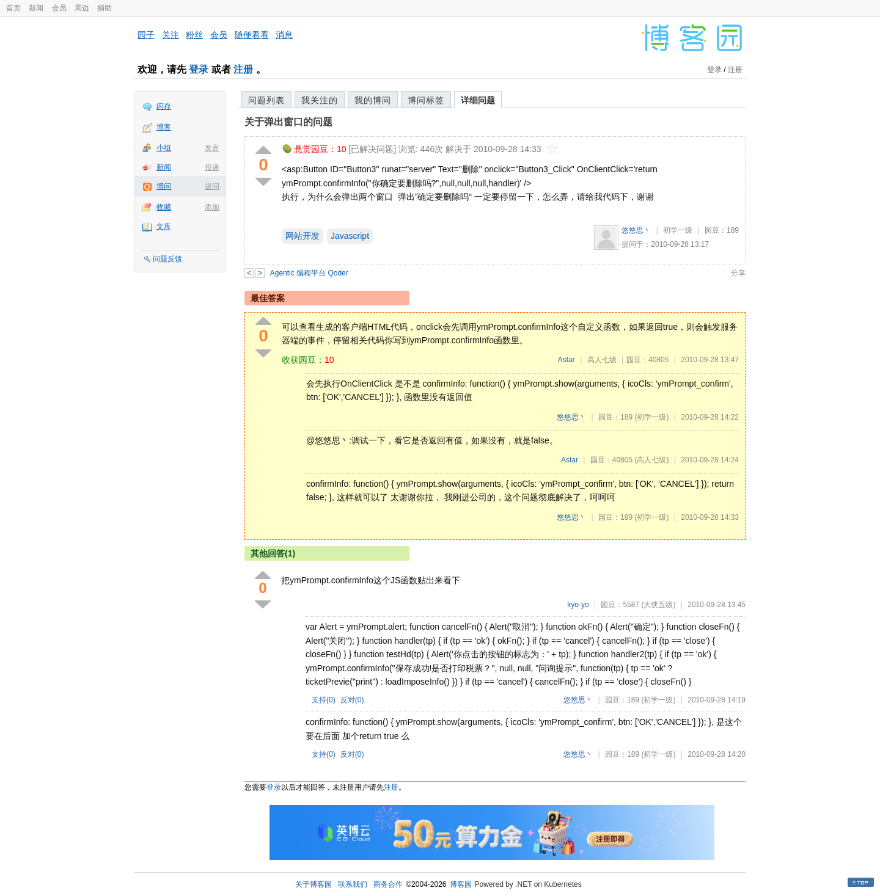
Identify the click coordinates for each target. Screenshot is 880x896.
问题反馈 (167, 259)
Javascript (350, 236)
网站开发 (302, 236)
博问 (163, 186)
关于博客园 (313, 884)
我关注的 (319, 100)
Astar (566, 359)
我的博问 (372, 100)
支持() (324, 700)
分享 (738, 273)
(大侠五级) (658, 604)
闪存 (163, 106)
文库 (163, 226)
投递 (212, 167)
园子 (146, 35)
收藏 (163, 207)
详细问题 (478, 100)
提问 (212, 186)
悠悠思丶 (636, 230)
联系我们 (352, 884)
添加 (212, 207)
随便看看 (252, 35)
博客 (163, 127)
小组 (163, 148)
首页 (13, 8)
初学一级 (677, 230)
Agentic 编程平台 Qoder (309, 273)
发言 (212, 148)
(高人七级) (651, 460)
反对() (352, 700)
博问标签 (426, 100)
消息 (284, 35)
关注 (170, 35)
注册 (243, 69)
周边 (82, 8)
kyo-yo (577, 604)
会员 (59, 8)
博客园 (461, 884)
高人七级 (602, 359)
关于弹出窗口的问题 (288, 122)
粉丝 (194, 35)
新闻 (36, 8)
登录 (198, 69)
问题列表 (266, 100)
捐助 (104, 8)
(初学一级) (651, 417)
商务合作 (388, 884)
